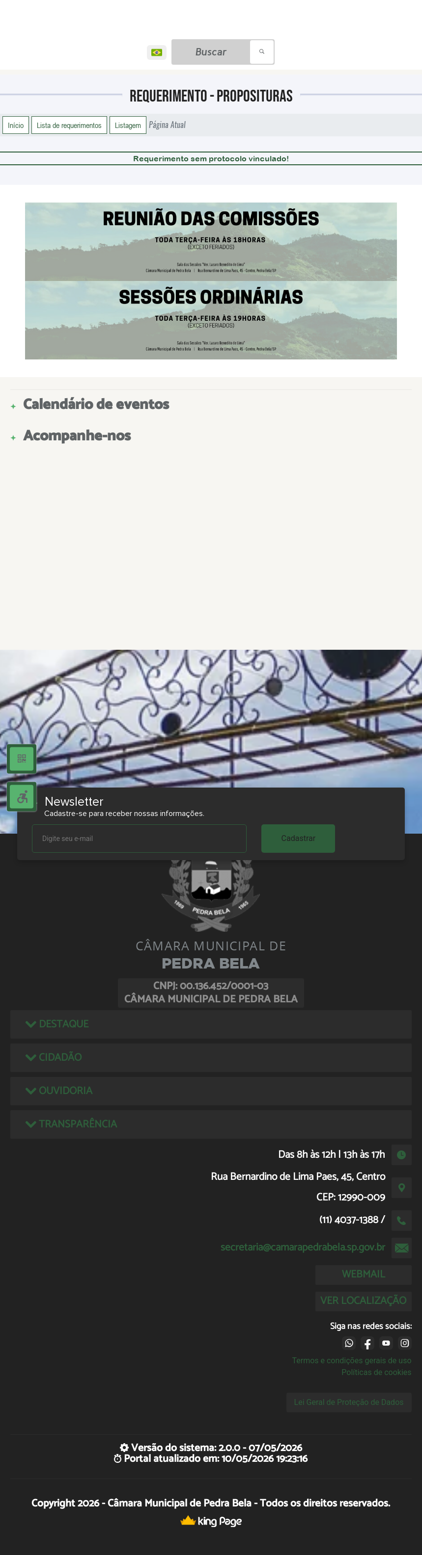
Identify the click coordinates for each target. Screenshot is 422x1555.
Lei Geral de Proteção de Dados (349, 1402)
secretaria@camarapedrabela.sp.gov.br (303, 1247)
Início (16, 125)
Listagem (128, 125)
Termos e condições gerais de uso (351, 1360)
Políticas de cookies (376, 1372)
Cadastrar (298, 838)
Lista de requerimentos (69, 125)
